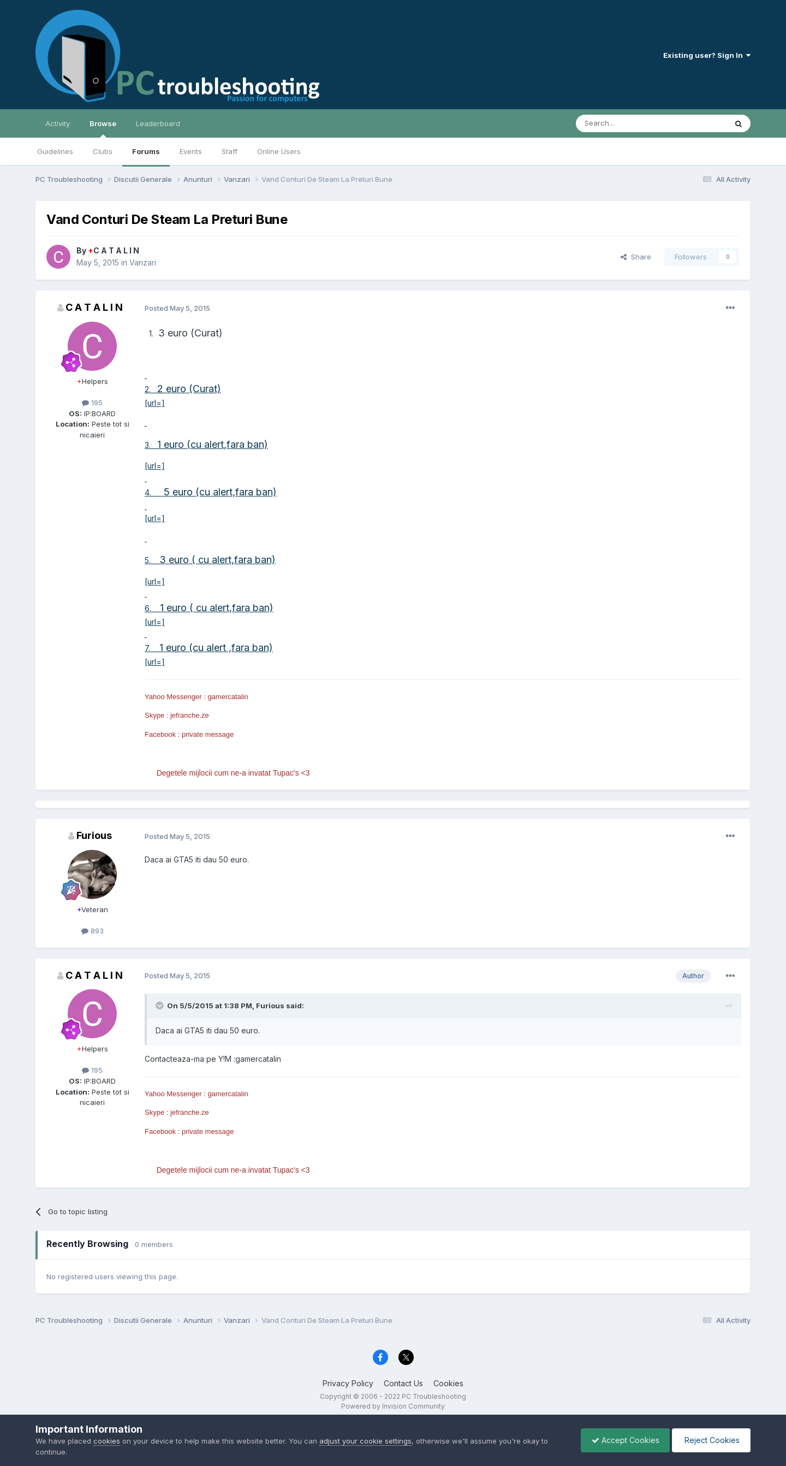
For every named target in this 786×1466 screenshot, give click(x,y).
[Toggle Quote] (160, 1005)
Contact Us (403, 1383)
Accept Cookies (623, 1440)
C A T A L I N (113, 250)
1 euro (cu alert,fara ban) (212, 444)
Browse (103, 128)
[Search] (623, 123)
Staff (229, 151)
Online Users (279, 151)
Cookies (448, 1383)
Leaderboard (158, 123)
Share (636, 256)
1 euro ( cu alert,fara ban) (216, 607)
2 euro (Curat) (189, 388)
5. (152, 560)
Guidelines (55, 151)
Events (191, 151)
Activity (57, 123)
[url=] (155, 402)
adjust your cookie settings (365, 1441)
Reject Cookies (710, 1440)
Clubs (102, 151)
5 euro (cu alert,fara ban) (216, 492)
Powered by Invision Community (393, 1406)
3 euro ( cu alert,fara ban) (217, 559)
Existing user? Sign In (707, 55)
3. (151, 445)
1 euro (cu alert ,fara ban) (215, 647)
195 (92, 402)
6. (152, 608)
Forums (146, 151)
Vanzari (142, 262)
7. (151, 648)
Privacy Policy (348, 1383)
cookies (106, 1441)
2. (151, 389)
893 (92, 930)
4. (150, 492)
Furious (94, 835)
